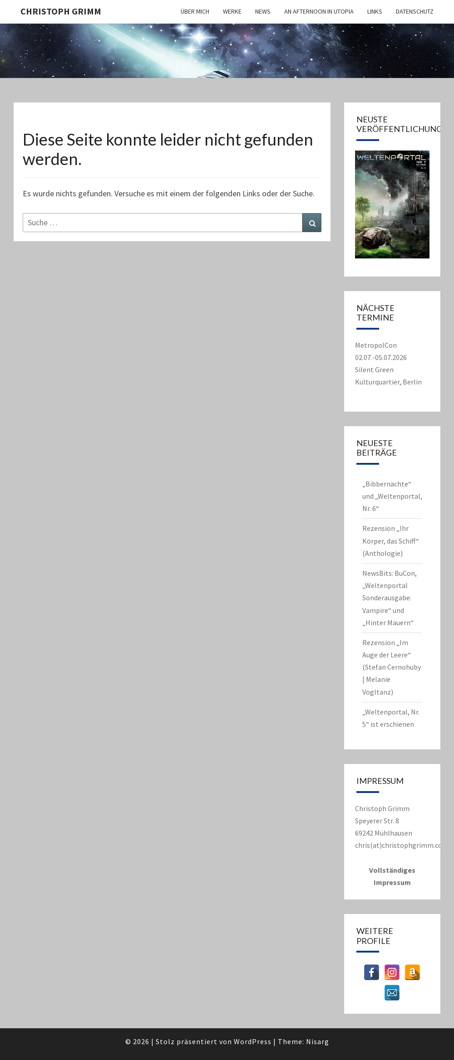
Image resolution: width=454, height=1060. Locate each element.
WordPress (252, 1041)
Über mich (195, 11)
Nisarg (317, 1041)
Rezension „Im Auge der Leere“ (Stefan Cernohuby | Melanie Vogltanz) (391, 667)
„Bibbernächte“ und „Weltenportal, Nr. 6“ (392, 496)
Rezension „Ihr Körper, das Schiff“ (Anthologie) (390, 540)
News (263, 11)
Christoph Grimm (60, 11)
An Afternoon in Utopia (319, 11)
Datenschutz (415, 11)
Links (374, 11)
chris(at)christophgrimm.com (402, 845)
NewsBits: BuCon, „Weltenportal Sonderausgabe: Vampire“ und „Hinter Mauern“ (389, 598)
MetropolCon (376, 345)
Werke (232, 11)
